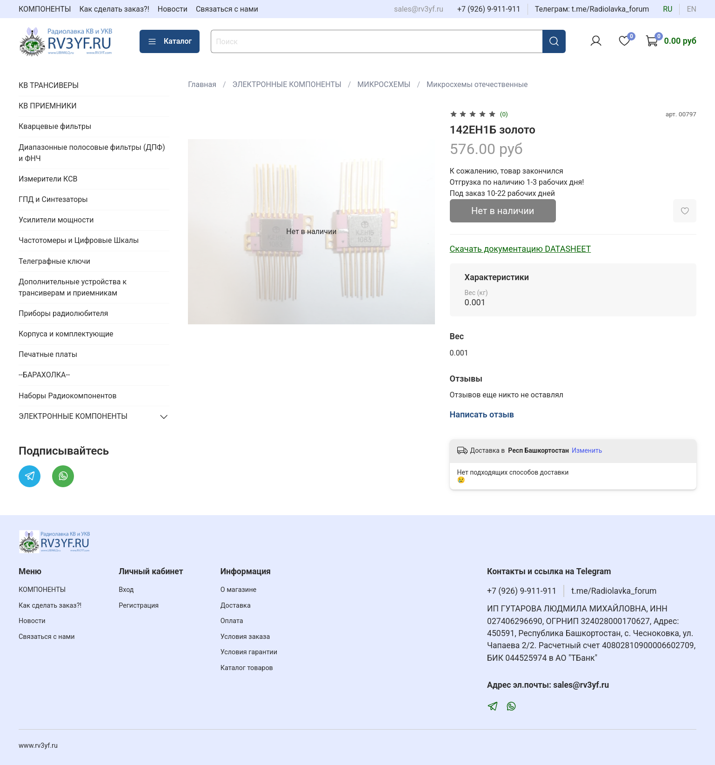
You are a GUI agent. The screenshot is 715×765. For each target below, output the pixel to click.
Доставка (236, 606)
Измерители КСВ (48, 178)
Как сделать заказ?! (114, 9)
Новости (172, 9)
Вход (126, 590)
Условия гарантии (249, 652)
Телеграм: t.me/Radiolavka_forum (592, 9)
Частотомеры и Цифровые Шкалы (79, 240)
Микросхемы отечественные (477, 84)
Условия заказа (245, 637)
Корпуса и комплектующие (66, 333)
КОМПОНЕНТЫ (45, 9)
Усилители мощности (56, 219)
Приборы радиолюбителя (63, 313)
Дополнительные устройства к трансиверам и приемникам (73, 287)
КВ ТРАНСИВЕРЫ (49, 85)
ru (667, 9)
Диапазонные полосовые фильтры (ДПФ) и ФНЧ (92, 153)
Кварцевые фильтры (55, 126)
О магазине (238, 590)
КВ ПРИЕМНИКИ (48, 105)
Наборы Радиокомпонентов (68, 395)
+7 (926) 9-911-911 (489, 9)
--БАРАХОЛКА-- (44, 374)
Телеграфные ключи (54, 261)
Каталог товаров (247, 668)
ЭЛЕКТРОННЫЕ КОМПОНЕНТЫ (287, 84)
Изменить (587, 450)
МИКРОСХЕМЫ (383, 84)
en (691, 9)
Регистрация (139, 606)
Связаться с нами (227, 9)
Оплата (232, 621)
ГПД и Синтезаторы (53, 199)
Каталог (169, 41)
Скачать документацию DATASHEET (520, 249)
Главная (202, 84)
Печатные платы (48, 354)
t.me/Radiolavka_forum (613, 591)
